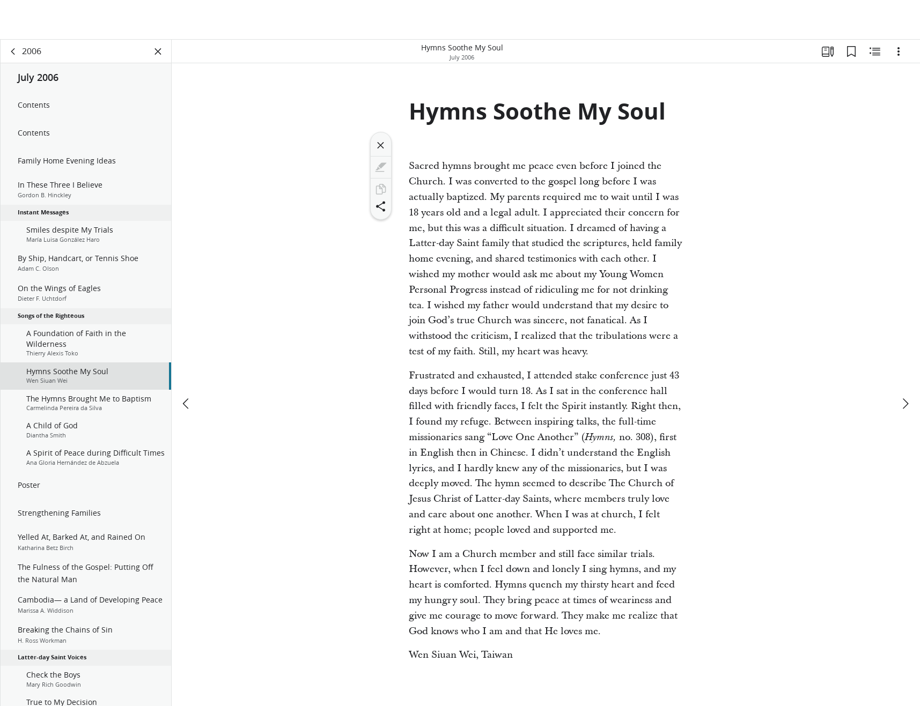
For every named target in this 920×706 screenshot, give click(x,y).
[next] (905, 364)
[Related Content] (875, 51)
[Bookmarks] (851, 51)
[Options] (898, 51)
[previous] (186, 364)
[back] (13, 51)
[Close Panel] (158, 51)
